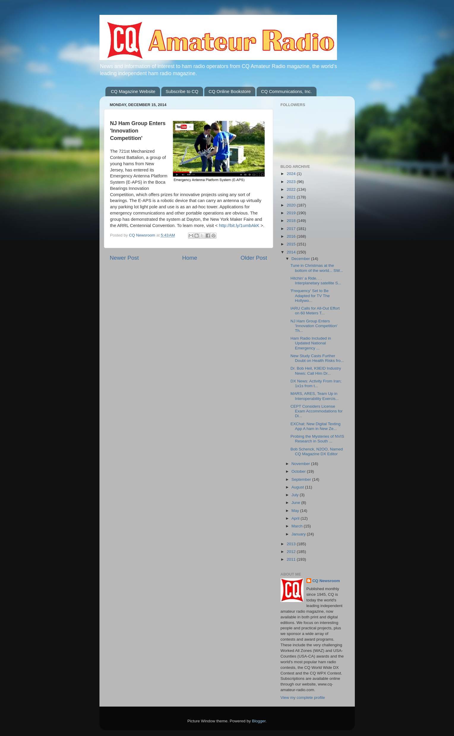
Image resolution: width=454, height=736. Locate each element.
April (296, 518)
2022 (292, 189)
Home (189, 258)
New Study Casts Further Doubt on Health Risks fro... (317, 358)
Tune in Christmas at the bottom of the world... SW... (316, 267)
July (296, 495)
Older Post (254, 258)
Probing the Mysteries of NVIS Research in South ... (317, 438)
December (301, 258)
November (301, 463)
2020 (292, 205)
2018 (292, 220)
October (299, 471)
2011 (292, 559)
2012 (292, 551)
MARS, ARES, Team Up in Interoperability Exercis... (314, 396)
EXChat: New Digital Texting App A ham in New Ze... (315, 426)
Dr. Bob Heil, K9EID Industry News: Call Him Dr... (315, 370)
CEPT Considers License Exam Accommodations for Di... (316, 411)
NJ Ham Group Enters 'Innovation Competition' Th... (313, 326)
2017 (292, 228)
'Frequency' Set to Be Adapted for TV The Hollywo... (310, 295)
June (296, 502)
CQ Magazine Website (133, 91)
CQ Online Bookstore (230, 91)
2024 (292, 173)
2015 (292, 244)
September (302, 479)
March (298, 526)
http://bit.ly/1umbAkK (239, 225)
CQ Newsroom (326, 581)
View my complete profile (303, 697)
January (299, 534)
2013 (292, 544)
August (298, 487)
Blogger (259, 721)
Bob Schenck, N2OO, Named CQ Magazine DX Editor (316, 451)
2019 (292, 213)
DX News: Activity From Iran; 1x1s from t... (315, 383)
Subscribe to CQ (182, 91)
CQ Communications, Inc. (286, 91)
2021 (292, 197)
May (296, 510)
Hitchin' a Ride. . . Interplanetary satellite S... (315, 280)
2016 (292, 236)
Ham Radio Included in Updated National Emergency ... (310, 343)
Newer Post (124, 258)
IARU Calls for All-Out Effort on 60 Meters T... (315, 310)
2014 (292, 252)
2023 (292, 181)
